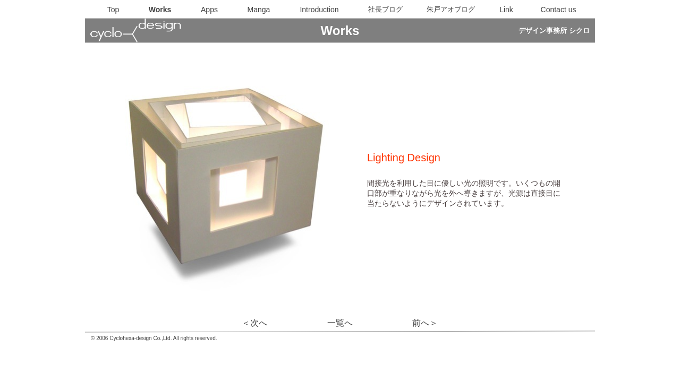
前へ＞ (425, 322)
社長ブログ (385, 9)
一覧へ (340, 322)
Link (506, 9)
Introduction (319, 9)
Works (160, 9)
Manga (259, 9)
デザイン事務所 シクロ (554, 30)
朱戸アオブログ (451, 9)
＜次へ (254, 322)
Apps (209, 9)
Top (113, 9)
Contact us (558, 9)
